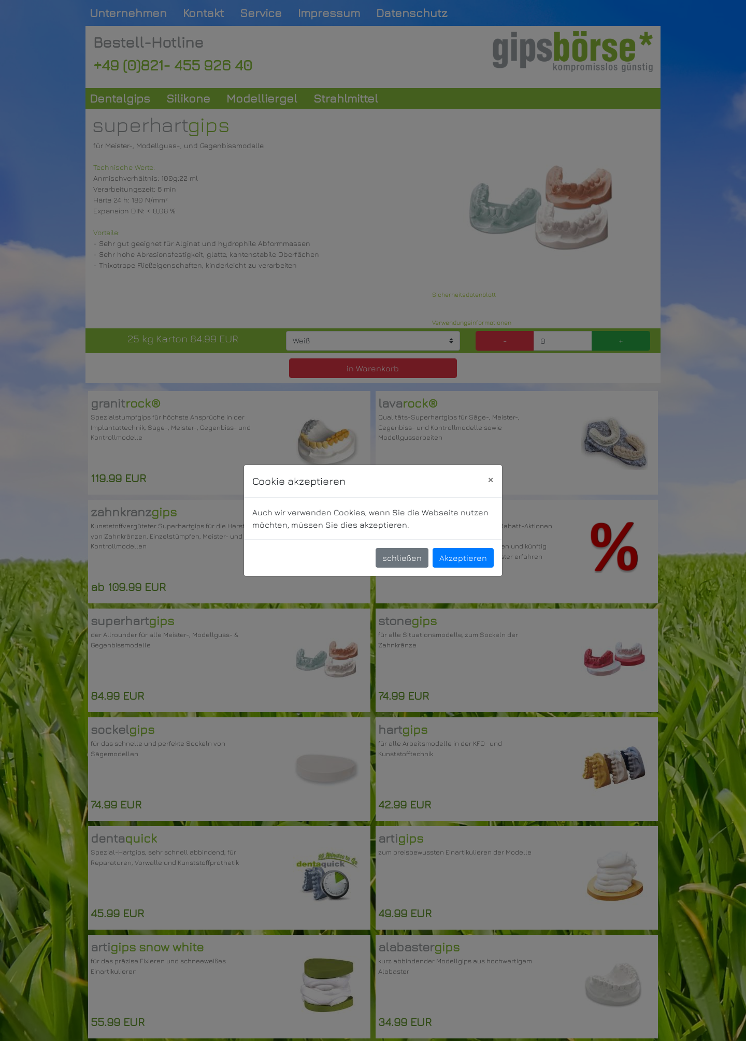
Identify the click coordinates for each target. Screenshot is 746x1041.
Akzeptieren (463, 557)
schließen (402, 557)
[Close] (490, 479)
